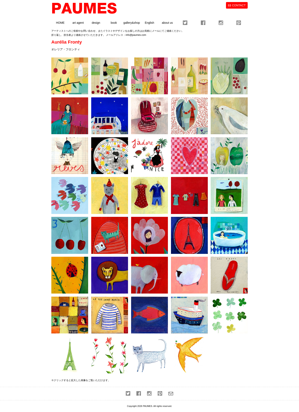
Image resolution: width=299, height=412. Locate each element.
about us (167, 22)
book (114, 22)
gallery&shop (131, 22)
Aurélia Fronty (66, 42)
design (96, 22)
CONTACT (239, 5)
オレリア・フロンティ (65, 49)
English (149, 22)
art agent (78, 22)
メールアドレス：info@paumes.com (126, 35)
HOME (60, 22)
